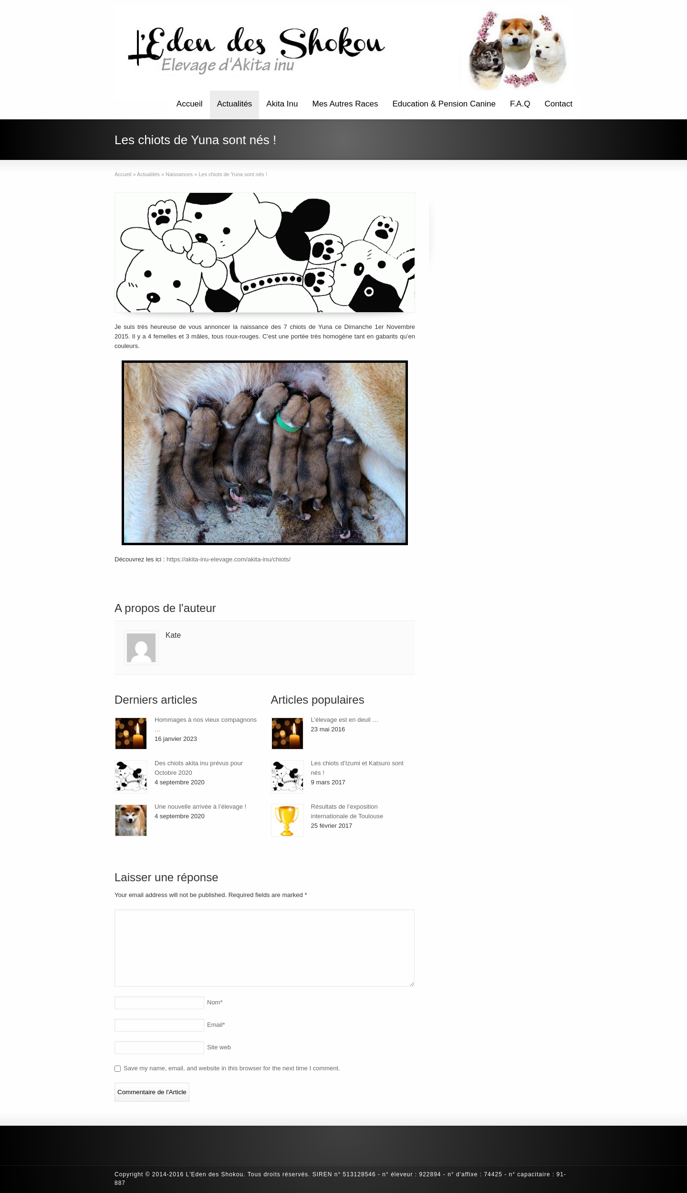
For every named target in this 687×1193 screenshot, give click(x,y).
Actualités (234, 103)
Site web (219, 1047)
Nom (215, 1002)
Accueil (190, 103)
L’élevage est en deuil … (345, 719)
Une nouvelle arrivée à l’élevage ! (200, 806)
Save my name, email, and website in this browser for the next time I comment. (232, 1068)
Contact (558, 103)
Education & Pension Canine (443, 103)
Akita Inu (282, 103)
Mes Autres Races (345, 103)
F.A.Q (520, 103)
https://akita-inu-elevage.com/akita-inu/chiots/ (229, 559)
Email (216, 1024)
